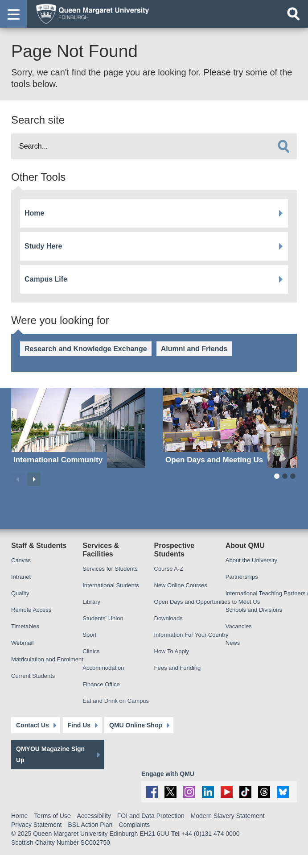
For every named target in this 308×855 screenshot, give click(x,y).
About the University (251, 560)
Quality (20, 593)
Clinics (90, 651)
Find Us (79, 725)
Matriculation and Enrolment (47, 659)
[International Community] (78, 428)
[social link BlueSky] (283, 792)
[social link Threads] (264, 792)
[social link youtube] (227, 792)
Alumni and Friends (194, 349)
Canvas (21, 560)
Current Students (33, 675)
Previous (18, 479)
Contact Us (32, 725)
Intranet (21, 576)
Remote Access (31, 609)
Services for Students (110, 568)
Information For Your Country (191, 634)
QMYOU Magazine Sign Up (50, 754)
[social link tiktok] (245, 792)
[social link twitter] (170, 792)
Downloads (168, 618)
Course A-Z (169, 568)
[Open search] (293, 14)
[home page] (89, 13)
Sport (89, 634)
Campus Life (46, 279)
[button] (13, 14)
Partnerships (242, 576)
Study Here (43, 246)
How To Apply (171, 651)
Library (91, 601)
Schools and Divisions (254, 609)
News (233, 642)
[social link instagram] (189, 792)
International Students (110, 585)
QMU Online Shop (135, 725)
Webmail (22, 642)
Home (34, 213)
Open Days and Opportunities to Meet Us (207, 601)
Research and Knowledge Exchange (86, 349)
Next (34, 479)
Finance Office (101, 684)
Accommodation (103, 667)
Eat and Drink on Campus (115, 700)
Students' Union (102, 618)
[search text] (154, 146)
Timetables (25, 626)
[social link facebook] (152, 792)
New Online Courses (180, 585)
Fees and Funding (177, 667)
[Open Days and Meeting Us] (230, 428)
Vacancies (239, 626)
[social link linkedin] (208, 792)
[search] (283, 146)
